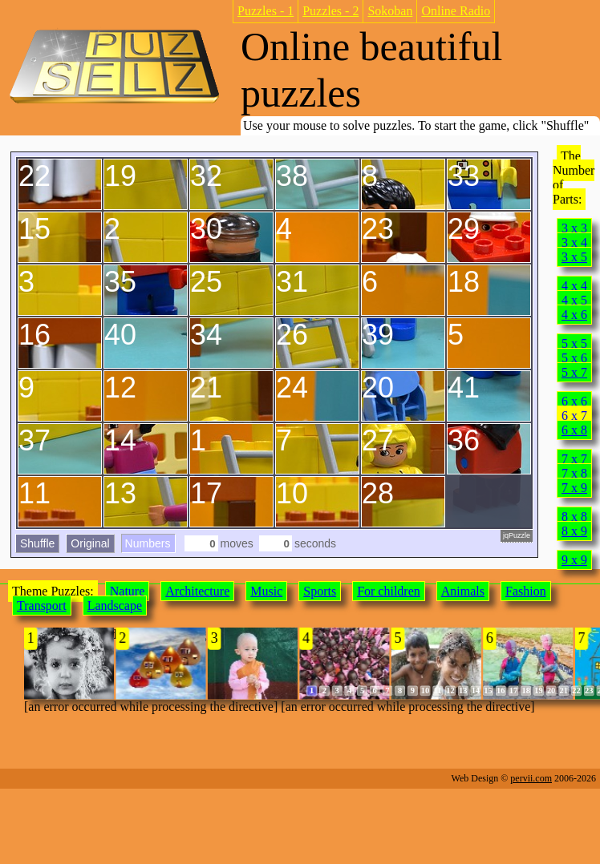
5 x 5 (574, 343)
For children (388, 591)
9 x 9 (574, 560)
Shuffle (37, 543)
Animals (462, 591)
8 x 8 (574, 516)
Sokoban (389, 11)
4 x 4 (574, 286)
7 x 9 (574, 488)
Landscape (114, 605)
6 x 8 (574, 430)
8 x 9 (574, 531)
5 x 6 (574, 358)
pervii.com (531, 778)
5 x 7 (574, 372)
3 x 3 (574, 228)
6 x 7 (574, 415)
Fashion (525, 591)
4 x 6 (574, 314)
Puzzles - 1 (265, 11)
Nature (127, 591)
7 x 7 (574, 459)
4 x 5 (574, 300)
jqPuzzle (516, 535)
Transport (42, 605)
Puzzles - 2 (330, 11)
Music (266, 591)
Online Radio (455, 11)
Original (90, 543)
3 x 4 (574, 242)
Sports (319, 591)
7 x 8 (574, 473)
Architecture (197, 591)
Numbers (148, 543)
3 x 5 (574, 257)
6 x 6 (574, 401)
